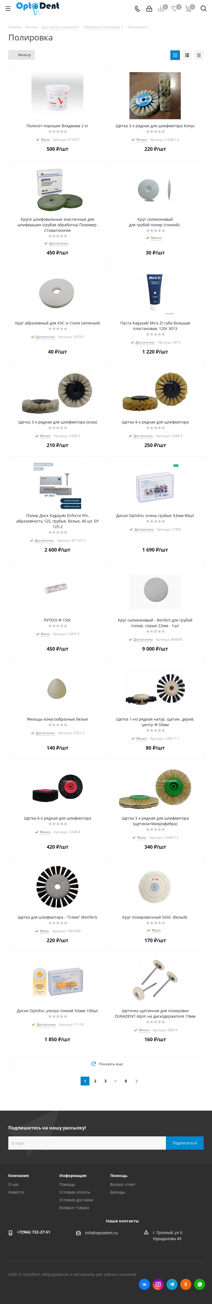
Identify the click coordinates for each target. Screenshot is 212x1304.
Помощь (67, 1184)
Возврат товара (74, 1207)
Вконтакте (144, 1284)
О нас (13, 1184)
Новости (16, 1192)
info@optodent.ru (101, 1232)
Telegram (171, 1284)
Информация (72, 1175)
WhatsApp (199, 1284)
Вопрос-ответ (123, 1184)
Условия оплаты (74, 1192)
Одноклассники (185, 1284)
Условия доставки (76, 1199)
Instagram (158, 1284)
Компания (18, 1175)
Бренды (117, 1192)
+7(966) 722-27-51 (33, 1232)
